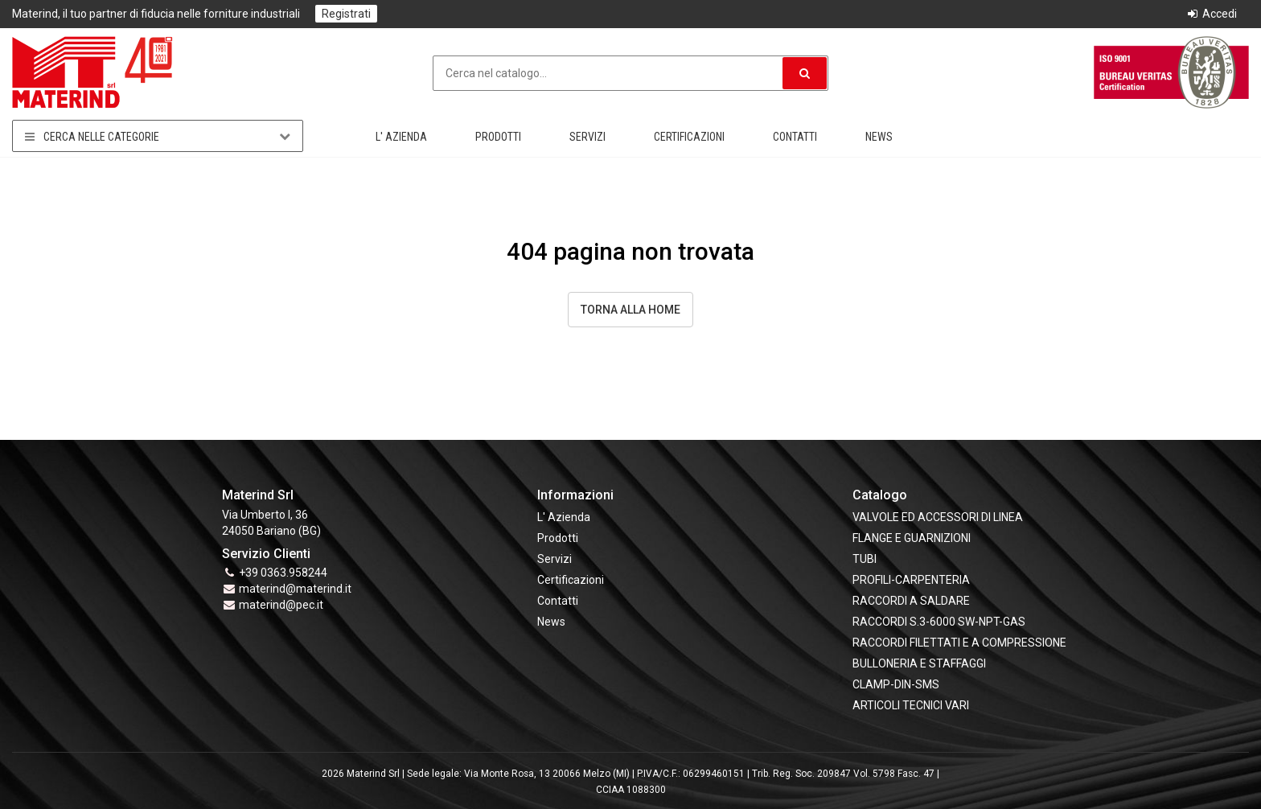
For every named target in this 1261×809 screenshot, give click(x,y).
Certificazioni (689, 136)
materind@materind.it (295, 588)
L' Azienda (401, 136)
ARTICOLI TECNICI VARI (910, 705)
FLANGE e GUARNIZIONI (911, 538)
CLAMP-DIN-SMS (895, 684)
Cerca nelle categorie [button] (157, 136)
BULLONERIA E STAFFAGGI (919, 663)
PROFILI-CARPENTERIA (911, 579)
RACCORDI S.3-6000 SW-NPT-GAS (938, 621)
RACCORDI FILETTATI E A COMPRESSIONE (959, 642)
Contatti (795, 136)
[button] (804, 73)
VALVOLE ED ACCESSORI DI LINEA (937, 517)
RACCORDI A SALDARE (911, 600)
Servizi (587, 136)
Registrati (346, 13)
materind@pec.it (281, 604)
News (879, 136)
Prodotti (498, 136)
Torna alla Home (630, 309)
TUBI (864, 558)
